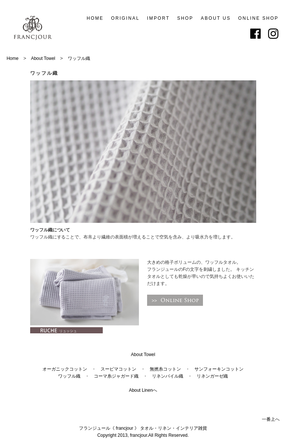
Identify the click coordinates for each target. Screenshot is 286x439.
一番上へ (271, 419)
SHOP (185, 18)
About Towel (43, 58)
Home (13, 58)
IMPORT (158, 18)
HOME (95, 18)
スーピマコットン (118, 369)
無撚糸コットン (165, 369)
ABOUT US (216, 18)
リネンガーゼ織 (212, 376)
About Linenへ (143, 390)
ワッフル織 (79, 58)
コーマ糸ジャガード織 (116, 376)
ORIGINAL (125, 18)
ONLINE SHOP (258, 18)
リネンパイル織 (167, 376)
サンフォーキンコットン (219, 369)
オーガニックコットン (64, 369)
